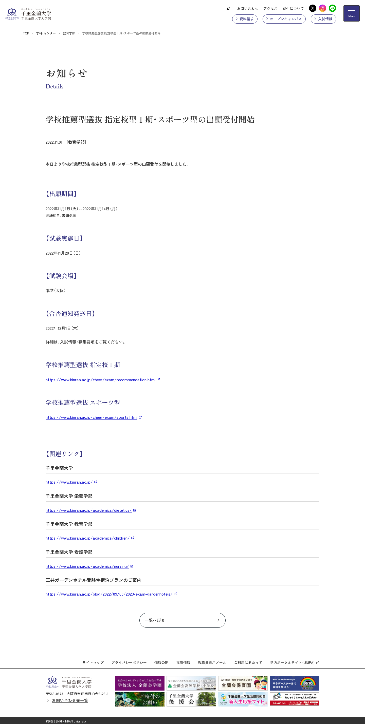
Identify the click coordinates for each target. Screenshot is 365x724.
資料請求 (247, 18)
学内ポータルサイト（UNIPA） (292, 660)
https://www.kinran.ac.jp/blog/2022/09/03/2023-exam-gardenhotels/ (109, 594)
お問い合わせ (247, 8)
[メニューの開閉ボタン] (351, 13)
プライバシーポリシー (129, 660)
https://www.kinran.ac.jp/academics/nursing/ (87, 566)
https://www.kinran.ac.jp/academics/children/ (88, 538)
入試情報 (325, 18)
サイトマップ (93, 660)
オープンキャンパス (286, 18)
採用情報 (183, 660)
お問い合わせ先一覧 (70, 698)
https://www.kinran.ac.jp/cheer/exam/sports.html (91, 417)
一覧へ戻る (155, 620)
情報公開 (161, 660)
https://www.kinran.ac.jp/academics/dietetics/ (89, 510)
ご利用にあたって (248, 660)
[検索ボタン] (228, 8)
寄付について (293, 8)
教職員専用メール (212, 660)
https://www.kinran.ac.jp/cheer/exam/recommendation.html (100, 379)
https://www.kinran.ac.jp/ (69, 482)
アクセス (270, 8)
